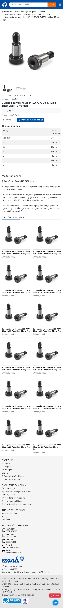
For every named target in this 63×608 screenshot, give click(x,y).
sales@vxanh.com (13, 552)
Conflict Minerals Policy (12, 479)
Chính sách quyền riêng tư (13, 476)
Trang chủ (7, 11)
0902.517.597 (11, 536)
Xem (32, 181)
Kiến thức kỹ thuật (9, 513)
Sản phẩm (6, 519)
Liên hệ (5, 473)
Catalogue (6, 466)
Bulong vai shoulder (13, 14)
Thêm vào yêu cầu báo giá (30, 119)
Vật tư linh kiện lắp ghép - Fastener (30, 11)
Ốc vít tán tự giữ (9, 488)
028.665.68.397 (12, 547)
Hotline (55, 595)
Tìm (52, 4)
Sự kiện (5, 516)
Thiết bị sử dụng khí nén (12, 501)
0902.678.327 (11, 531)
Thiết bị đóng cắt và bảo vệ (13, 498)
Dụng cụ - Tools (8, 494)
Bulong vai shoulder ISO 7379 (37, 14)
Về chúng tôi (7, 469)
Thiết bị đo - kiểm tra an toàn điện (16, 504)
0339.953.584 (11, 542)
